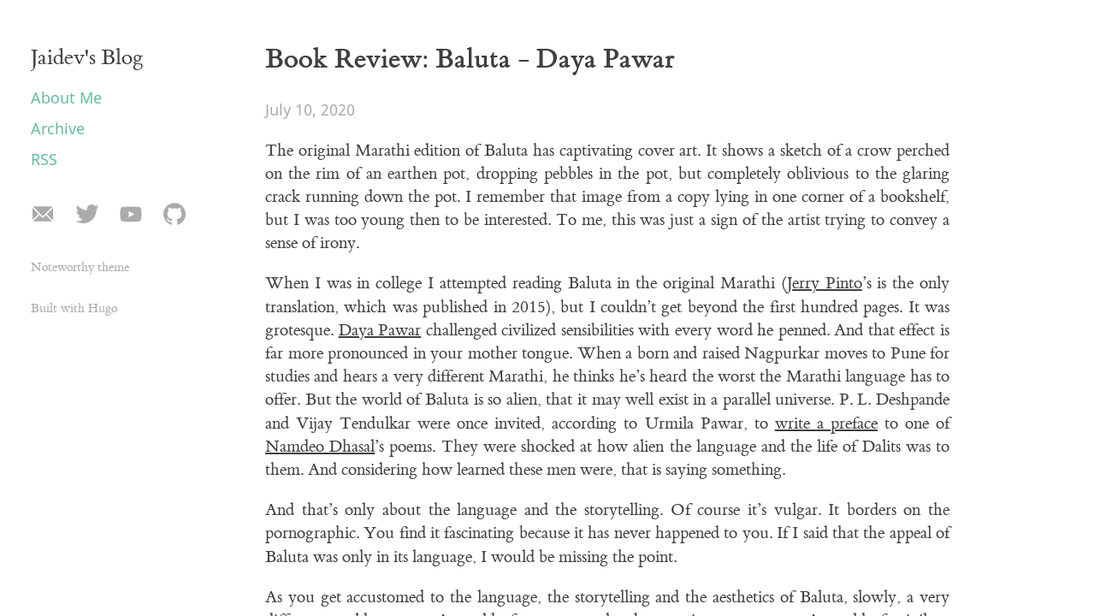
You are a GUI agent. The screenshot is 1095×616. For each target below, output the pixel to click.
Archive (58, 128)
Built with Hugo (74, 308)
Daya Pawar (380, 330)
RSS (44, 159)
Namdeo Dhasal (320, 446)
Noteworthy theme (80, 267)
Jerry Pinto (824, 283)
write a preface (826, 423)
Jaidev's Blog (87, 57)
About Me (66, 97)
